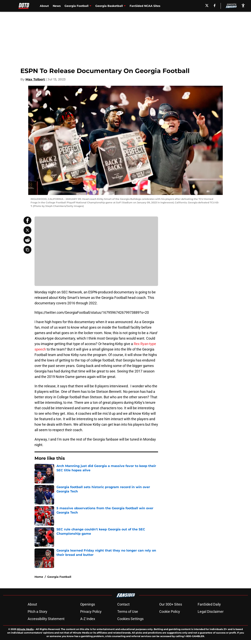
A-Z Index (87, 619)
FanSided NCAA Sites (145, 6)
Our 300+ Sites (170, 604)
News (57, 6)
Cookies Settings (130, 619)
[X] (206, 5)
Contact (123, 604)
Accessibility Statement (46, 619)
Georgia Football (59, 577)
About (44, 6)
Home (39, 577)
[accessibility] (243, 5)
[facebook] (215, 5)
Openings (87, 604)
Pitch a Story (37, 611)
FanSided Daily (209, 604)
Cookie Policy (169, 611)
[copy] (27, 250)
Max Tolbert (35, 79)
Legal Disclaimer (211, 611)
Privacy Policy (91, 611)
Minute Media (25, 629)
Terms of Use (127, 611)
